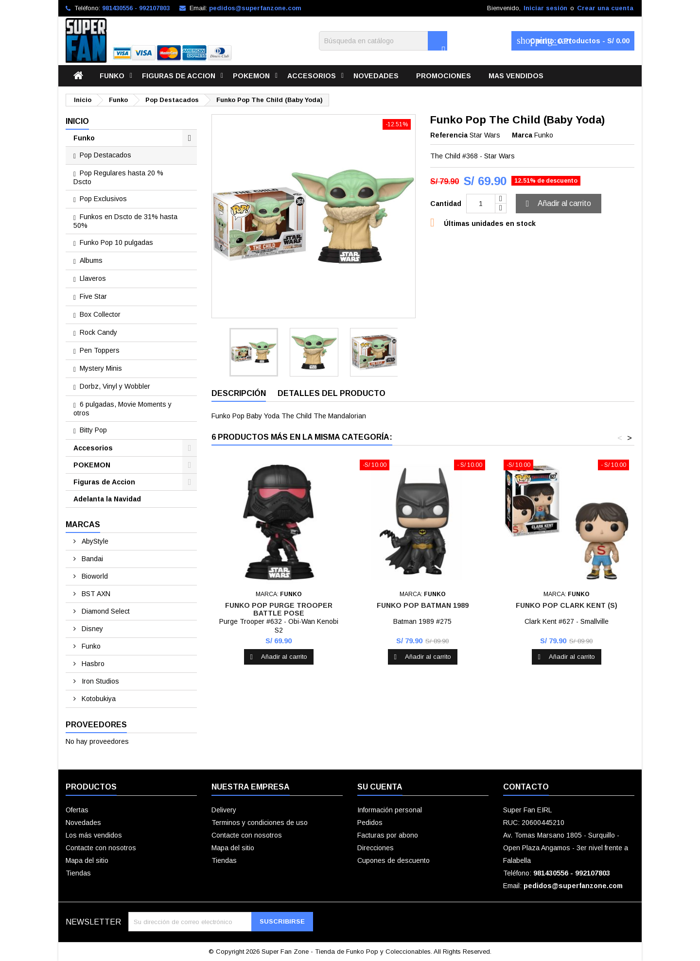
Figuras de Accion (178, 76)
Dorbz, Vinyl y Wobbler (115, 386)
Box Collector (100, 314)
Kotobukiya (98, 699)
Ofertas (77, 810)
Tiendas (78, 873)
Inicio (77, 121)
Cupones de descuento (393, 860)
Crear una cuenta (605, 8)
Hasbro (92, 664)
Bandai (91, 559)
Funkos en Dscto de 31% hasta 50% (125, 221)
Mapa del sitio (87, 860)
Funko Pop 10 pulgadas (116, 242)
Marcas (83, 524)
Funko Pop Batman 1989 (423, 605)
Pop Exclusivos (103, 199)
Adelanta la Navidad (107, 499)
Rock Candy (98, 332)
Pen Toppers (100, 350)
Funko (112, 76)
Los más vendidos (94, 835)
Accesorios (311, 76)
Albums (91, 260)
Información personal (389, 810)
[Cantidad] (480, 203)
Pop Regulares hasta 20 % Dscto (118, 177)
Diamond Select (105, 611)
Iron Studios (99, 681)
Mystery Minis (101, 368)
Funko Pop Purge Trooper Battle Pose (278, 609)
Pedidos (370, 822)
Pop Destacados (105, 155)
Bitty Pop (93, 430)
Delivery (223, 810)
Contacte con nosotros (101, 848)
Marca (522, 135)
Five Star (93, 296)
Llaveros (93, 278)
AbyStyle (94, 541)
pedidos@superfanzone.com (255, 8)
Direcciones (375, 848)
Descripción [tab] (238, 393)
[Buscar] (383, 41)
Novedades (376, 76)
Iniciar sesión (545, 8)
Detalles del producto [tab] (331, 393)
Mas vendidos (516, 76)
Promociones (443, 76)
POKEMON (251, 76)
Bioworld (94, 576)
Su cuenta (379, 787)
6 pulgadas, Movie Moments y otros (122, 408)
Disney (91, 629)
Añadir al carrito (557, 204)
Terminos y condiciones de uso (259, 822)
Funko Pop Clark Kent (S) (566, 605)
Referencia (449, 135)
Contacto (526, 787)
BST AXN (95, 594)
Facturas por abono (387, 835)
